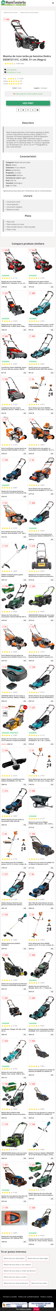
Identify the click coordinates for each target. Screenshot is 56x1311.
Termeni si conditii (10, 1297)
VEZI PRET (28, 103)
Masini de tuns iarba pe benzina (16, 1283)
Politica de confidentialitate (28, 1297)
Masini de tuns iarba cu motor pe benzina (20, 1271)
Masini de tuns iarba (10, 12)
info (25, 287)
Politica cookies (46, 1297)
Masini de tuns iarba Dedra (29, 12)
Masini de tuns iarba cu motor (15, 1277)
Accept (36, 1309)
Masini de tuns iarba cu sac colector (17, 1264)
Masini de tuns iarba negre (38, 1258)
